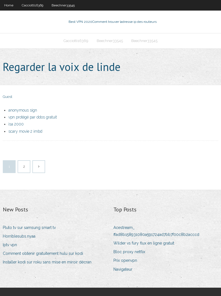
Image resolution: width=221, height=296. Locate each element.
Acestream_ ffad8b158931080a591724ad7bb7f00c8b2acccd (156, 231)
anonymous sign (22, 110)
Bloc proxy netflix (129, 252)
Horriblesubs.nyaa (19, 236)
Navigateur (122, 269)
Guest (7, 97)
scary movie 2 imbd (25, 131)
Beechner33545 (63, 5)
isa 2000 (16, 124)
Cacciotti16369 (32, 5)
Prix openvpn (125, 260)
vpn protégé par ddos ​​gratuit (32, 117)
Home (8, 5)
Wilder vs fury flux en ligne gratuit (143, 243)
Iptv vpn (10, 245)
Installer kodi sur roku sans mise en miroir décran (47, 262)
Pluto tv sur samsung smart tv (29, 227)
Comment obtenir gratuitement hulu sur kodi (43, 253)
